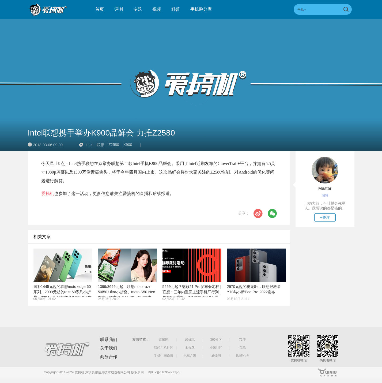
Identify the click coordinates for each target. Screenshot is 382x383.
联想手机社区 (163, 348)
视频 (156, 9)
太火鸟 (190, 348)
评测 (118, 9)
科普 (175, 9)
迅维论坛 (242, 356)
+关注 (325, 217)
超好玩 (190, 339)
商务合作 (108, 356)
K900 (127, 144)
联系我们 (108, 339)
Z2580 (113, 144)
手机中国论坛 (163, 356)
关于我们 (108, 348)
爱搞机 (47, 193)
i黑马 (242, 348)
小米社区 (216, 348)
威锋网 (216, 356)
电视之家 (189, 356)
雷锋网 (163, 339)
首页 (99, 9)
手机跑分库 (201, 9)
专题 (137, 9)
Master (324, 188)
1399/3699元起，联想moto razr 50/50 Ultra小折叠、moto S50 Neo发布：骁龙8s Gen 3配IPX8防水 (126, 291)
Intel (88, 144)
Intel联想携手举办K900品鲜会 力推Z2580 (101, 132)
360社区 (216, 339)
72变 (242, 339)
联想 (100, 144)
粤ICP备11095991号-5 (164, 372)
